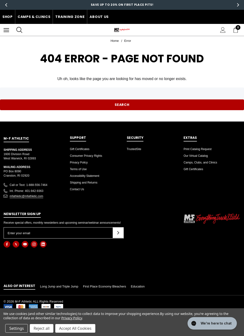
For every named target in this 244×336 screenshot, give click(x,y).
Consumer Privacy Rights (86, 155)
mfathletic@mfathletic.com (26, 196)
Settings (16, 328)
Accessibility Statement (84, 176)
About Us (99, 16)
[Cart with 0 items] (236, 30)
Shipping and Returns (83, 182)
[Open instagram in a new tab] (34, 244)
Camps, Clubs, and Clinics (200, 162)
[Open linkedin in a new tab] (43, 244)
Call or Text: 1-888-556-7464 (28, 185)
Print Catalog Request (197, 149)
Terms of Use (78, 169)
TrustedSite (134, 149)
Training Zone (70, 16)
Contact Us (77, 189)
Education (138, 286)
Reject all (42, 328)
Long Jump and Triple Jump (59, 286)
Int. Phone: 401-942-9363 (26, 191)
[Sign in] (223, 30)
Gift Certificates (79, 149)
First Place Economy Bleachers (104, 286)
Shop (7, 16)
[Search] (19, 30)
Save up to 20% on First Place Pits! (122, 5)
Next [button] (237, 4)
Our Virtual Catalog (195, 155)
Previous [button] (6, 4)
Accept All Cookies (75, 328)
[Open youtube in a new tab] (25, 244)
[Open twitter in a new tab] (16, 244)
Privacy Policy (79, 162)
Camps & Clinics (34, 16)
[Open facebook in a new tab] (7, 244)
